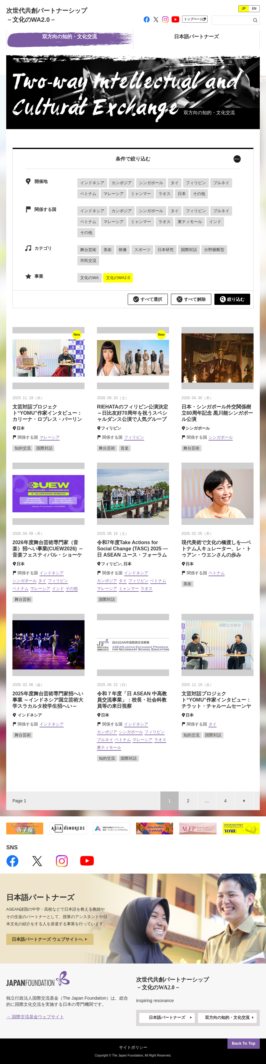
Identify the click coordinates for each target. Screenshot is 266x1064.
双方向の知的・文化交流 (230, 1018)
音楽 (125, 448)
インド (215, 221)
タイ (175, 182)
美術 (107, 249)
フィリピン (196, 182)
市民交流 (88, 260)
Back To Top (243, 1043)
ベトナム (88, 193)
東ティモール (190, 221)
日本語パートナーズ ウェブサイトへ (50, 939)
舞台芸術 (88, 249)
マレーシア (113, 193)
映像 (123, 249)
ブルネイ (221, 182)
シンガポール (151, 182)
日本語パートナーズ (171, 1018)
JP (243, 8)
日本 (182, 193)
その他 (199, 193)
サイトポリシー (133, 1047)
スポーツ (142, 249)
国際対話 (189, 249)
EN (254, 8)
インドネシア (92, 182)
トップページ (195, 19)
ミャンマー (141, 193)
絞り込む (232, 299)
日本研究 (166, 249)
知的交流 (23, 448)
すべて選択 (147, 299)
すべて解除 (191, 299)
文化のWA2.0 (118, 277)
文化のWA (89, 277)
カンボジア (122, 182)
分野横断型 (214, 249)
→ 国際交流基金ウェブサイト (35, 1016)
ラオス (164, 193)
